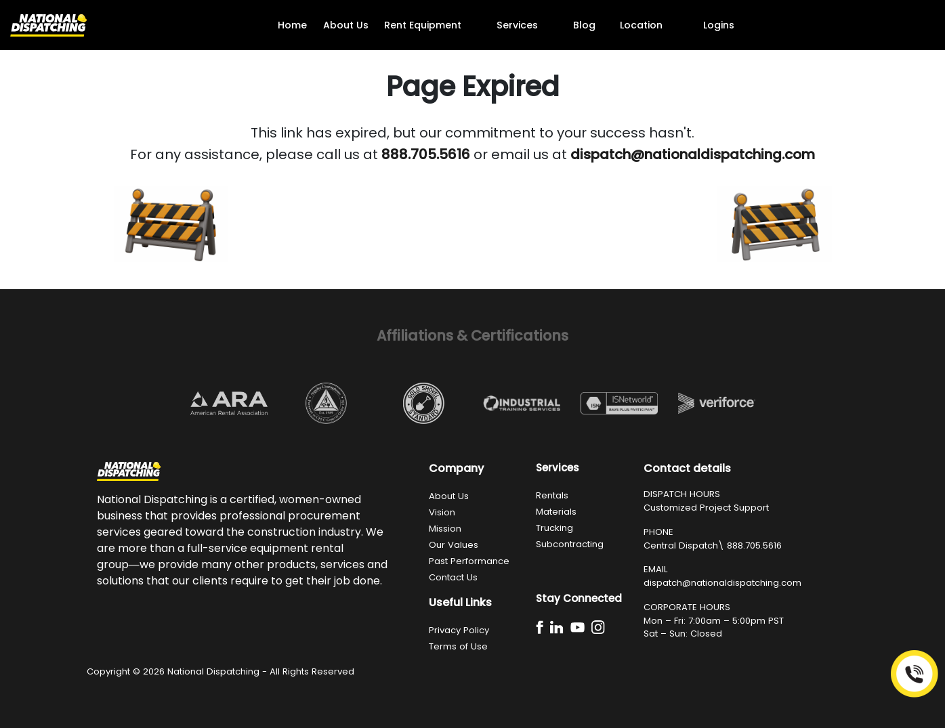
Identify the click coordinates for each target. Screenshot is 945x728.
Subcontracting (570, 544)
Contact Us (453, 577)
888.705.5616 (754, 545)
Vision (442, 512)
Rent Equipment (422, 25)
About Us (346, 25)
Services (517, 25)
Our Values (453, 544)
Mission (445, 528)
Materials (556, 511)
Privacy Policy (459, 630)
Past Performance (469, 561)
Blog (584, 25)
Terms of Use (458, 646)
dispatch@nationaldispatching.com (722, 582)
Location (641, 25)
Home (292, 25)
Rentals (552, 495)
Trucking (554, 527)
